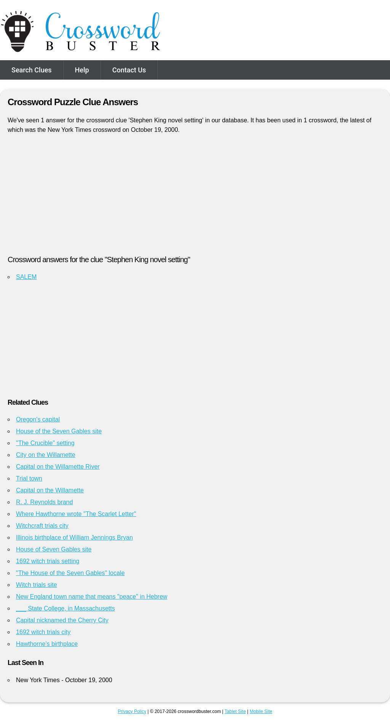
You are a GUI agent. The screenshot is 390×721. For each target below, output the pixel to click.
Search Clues (31, 70)
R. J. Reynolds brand (44, 502)
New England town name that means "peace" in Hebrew (91, 596)
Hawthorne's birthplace (47, 644)
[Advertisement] (195, 197)
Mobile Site (260, 711)
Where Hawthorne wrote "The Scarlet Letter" (76, 514)
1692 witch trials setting (47, 561)
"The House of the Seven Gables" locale (70, 573)
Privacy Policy (132, 711)
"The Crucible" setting (45, 443)
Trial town (29, 478)
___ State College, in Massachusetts (65, 608)
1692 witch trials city (43, 632)
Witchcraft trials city (42, 525)
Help (82, 70)
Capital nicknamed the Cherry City (62, 620)
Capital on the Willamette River (58, 466)
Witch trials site (36, 585)
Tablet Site (235, 711)
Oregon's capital (38, 419)
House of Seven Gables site (53, 549)
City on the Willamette (45, 455)
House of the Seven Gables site (59, 431)
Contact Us (129, 70)
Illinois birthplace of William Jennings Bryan (74, 537)
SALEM (26, 277)
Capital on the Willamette (50, 490)
